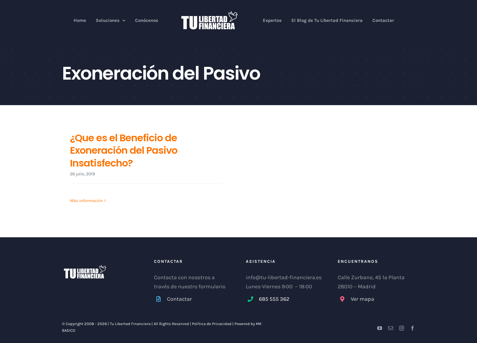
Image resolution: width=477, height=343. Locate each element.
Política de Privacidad (212, 323)
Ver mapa (362, 299)
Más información (86, 201)
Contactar (179, 299)
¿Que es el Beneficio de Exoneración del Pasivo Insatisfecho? (123, 150)
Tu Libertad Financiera (130, 323)
